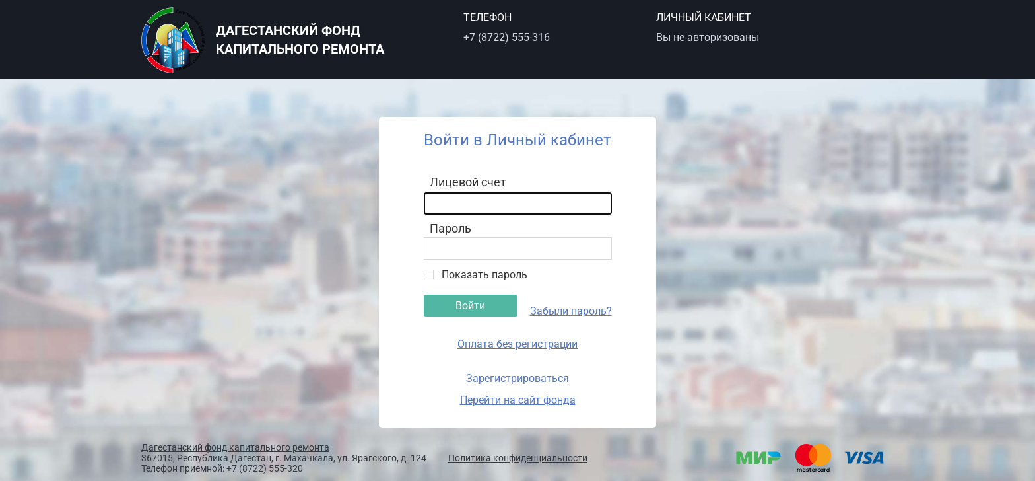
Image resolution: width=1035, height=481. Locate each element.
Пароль (450, 228)
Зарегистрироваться (517, 378)
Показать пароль (484, 274)
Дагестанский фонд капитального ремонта (235, 447)
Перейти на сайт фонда (518, 400)
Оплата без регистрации (517, 344)
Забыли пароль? (571, 311)
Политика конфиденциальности (517, 458)
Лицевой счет (468, 182)
